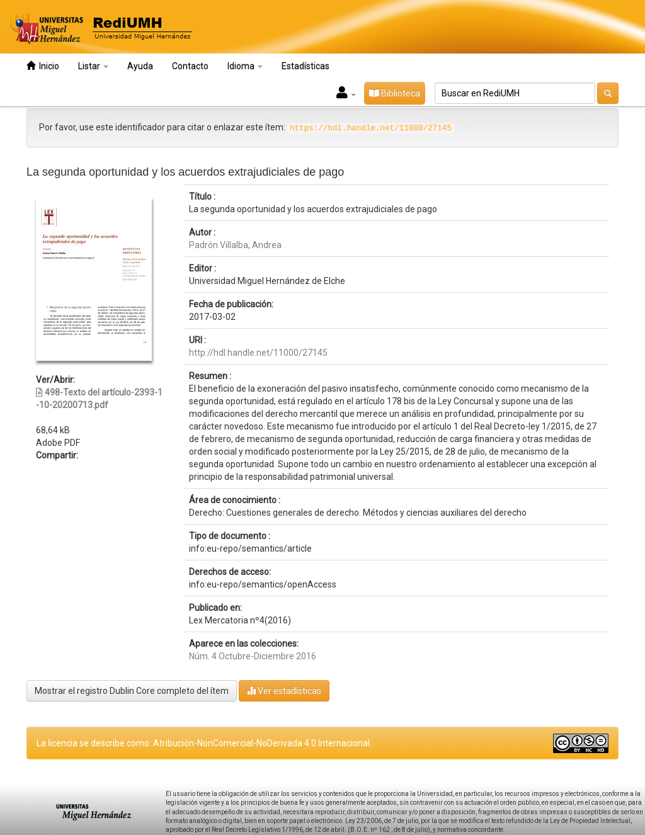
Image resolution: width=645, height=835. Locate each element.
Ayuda (140, 66)
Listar (93, 66)
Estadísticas (305, 66)
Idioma (245, 66)
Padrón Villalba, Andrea (235, 245)
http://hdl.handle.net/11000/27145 (258, 353)
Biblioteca (394, 93)
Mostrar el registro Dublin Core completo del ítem (132, 691)
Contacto (190, 66)
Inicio (42, 65)
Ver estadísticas (284, 690)
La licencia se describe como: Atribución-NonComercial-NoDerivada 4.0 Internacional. (204, 743)
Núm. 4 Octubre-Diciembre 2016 (252, 656)
